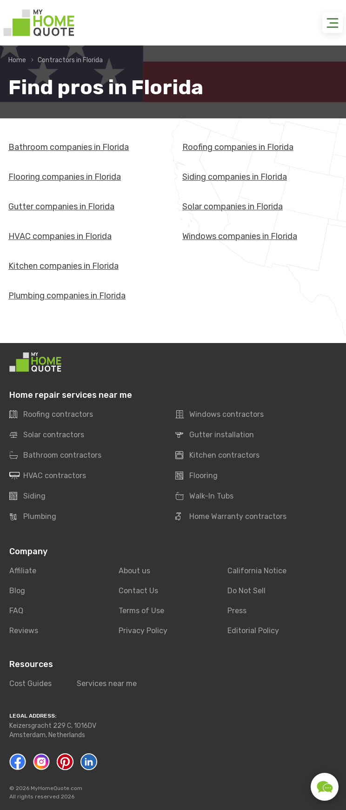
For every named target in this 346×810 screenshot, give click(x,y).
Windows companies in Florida (239, 236)
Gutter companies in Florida (61, 206)
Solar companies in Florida (232, 206)
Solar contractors (46, 435)
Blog (17, 590)
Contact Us (138, 590)
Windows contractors (219, 414)
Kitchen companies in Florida (63, 266)
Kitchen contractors (217, 455)
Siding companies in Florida (234, 177)
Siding (27, 496)
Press (236, 610)
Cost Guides (30, 683)
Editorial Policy (253, 630)
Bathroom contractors (55, 455)
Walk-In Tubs (204, 496)
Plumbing (32, 516)
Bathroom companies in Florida (68, 147)
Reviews (23, 630)
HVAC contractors (47, 475)
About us (134, 570)
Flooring (196, 475)
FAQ (16, 610)
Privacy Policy (143, 630)
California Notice (256, 570)
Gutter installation (214, 435)
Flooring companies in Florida (64, 177)
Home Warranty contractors (230, 516)
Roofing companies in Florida (237, 147)
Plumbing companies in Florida (67, 296)
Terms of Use (141, 610)
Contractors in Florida (70, 60)
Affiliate (22, 570)
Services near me (107, 683)
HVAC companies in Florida (60, 236)
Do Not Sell (246, 590)
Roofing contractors (51, 414)
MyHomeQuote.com (56, 788)
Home (17, 60)
